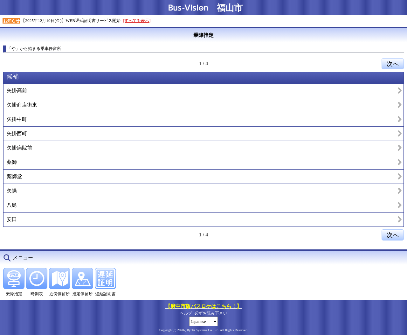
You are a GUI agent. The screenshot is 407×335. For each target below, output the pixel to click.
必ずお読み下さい (210, 313)
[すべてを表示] (137, 20)
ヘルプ (186, 313)
